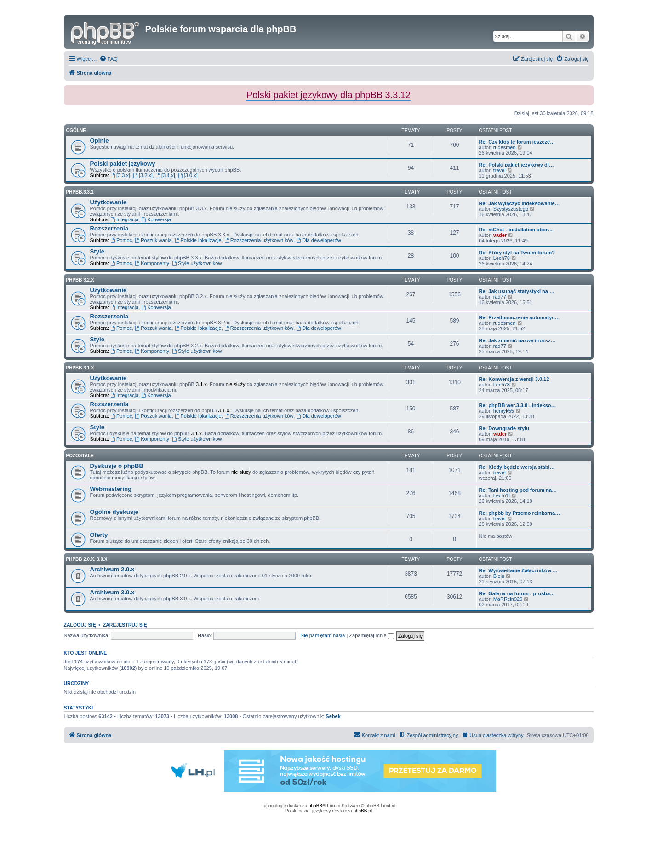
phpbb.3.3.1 (80, 192)
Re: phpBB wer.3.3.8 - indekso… (517, 405)
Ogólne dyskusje (114, 511)
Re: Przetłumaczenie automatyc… (519, 317)
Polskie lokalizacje (198, 240)
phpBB (315, 805)
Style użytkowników (197, 263)
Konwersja (156, 219)
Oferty (99, 534)
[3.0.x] (188, 175)
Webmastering (111, 488)
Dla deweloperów (318, 240)
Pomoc (121, 240)
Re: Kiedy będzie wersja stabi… (517, 467)
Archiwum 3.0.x (112, 592)
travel (499, 170)
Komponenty (152, 263)
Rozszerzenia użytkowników (258, 240)
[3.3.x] (120, 175)
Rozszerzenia (109, 228)
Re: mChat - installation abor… (516, 229)
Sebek (333, 716)
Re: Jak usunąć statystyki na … (516, 291)
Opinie (99, 140)
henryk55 (503, 411)
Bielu (498, 576)
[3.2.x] (143, 175)
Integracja (124, 219)
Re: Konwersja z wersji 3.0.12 (514, 379)
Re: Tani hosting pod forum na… (518, 490)
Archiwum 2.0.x (112, 569)
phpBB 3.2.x (80, 279)
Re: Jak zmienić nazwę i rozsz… (517, 340)
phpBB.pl (362, 810)
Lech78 (501, 258)
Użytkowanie (108, 202)
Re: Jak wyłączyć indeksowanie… (519, 203)
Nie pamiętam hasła (322, 635)
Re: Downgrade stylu (504, 428)
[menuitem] (108, 58)
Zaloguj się (80, 625)
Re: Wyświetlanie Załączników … (518, 570)
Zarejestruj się (125, 625)
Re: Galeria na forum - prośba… (517, 593)
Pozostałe (80, 455)
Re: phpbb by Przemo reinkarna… (519, 513)
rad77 (499, 297)
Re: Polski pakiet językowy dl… (516, 164)
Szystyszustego (510, 209)
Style (97, 251)
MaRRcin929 (508, 599)
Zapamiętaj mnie (371, 635)
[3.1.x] (165, 175)
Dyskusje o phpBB (117, 465)
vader (500, 235)
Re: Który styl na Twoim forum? (517, 252)
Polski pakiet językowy (122, 163)
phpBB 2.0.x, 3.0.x (87, 559)
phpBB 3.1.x (80, 367)
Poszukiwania (153, 240)
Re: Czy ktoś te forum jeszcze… (517, 141)
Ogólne (76, 130)
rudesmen (504, 147)
